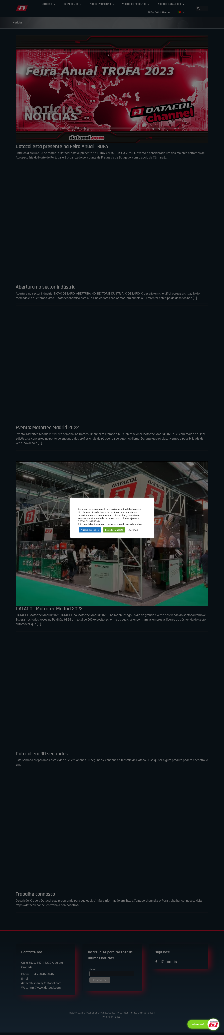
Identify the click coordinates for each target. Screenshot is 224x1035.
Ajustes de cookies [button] (90, 530)
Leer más (133, 529)
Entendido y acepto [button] (114, 530)
